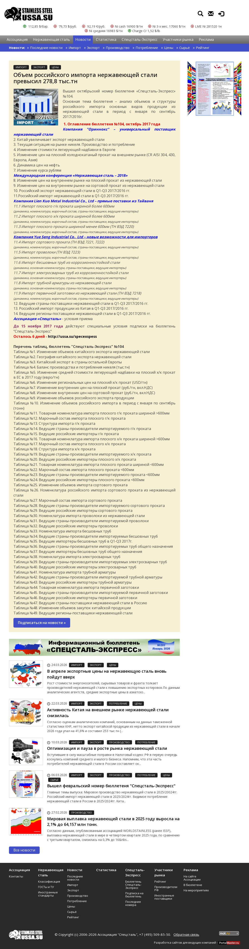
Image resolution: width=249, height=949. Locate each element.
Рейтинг (202, 47)
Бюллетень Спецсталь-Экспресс (133, 884)
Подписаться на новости (42, 622)
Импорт (75, 47)
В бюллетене (193, 884)
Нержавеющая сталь (51, 39)
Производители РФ (165, 888)
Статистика (106, 39)
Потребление (147, 47)
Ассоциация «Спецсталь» (37, 318)
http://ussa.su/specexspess (72, 336)
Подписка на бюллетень (134, 895)
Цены (168, 47)
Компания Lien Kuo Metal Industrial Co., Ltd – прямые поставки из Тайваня (83, 201)
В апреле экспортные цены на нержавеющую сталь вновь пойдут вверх (107, 674)
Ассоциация (17, 39)
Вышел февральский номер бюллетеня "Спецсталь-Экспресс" (111, 785)
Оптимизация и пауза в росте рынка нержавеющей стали (107, 748)
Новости (83, 39)
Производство (118, 47)
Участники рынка (178, 39)
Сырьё (184, 47)
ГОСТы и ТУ (46, 886)
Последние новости (46, 47)
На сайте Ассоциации (192, 878)
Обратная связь (186, 934)
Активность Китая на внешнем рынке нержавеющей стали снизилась (108, 712)
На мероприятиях (196, 890)
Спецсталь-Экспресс (139, 39)
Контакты (16, 876)
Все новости (24, 850)
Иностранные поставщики (164, 897)
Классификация (49, 881)
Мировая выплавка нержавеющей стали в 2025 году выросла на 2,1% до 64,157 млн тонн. (113, 821)
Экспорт (93, 47)
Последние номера (133, 903)
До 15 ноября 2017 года (38, 326)
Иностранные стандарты (48, 894)
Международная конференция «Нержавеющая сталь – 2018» (70, 175)
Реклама (206, 39)
